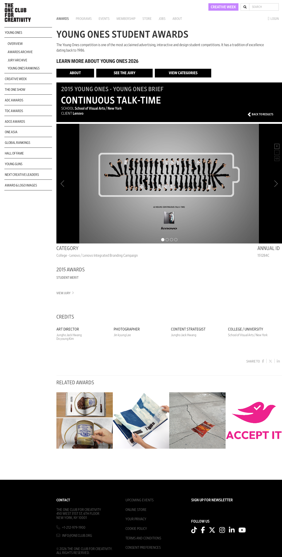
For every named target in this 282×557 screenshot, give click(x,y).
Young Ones (13, 32)
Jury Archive (17, 60)
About (177, 18)
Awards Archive (20, 52)
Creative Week (16, 79)
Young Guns (13, 164)
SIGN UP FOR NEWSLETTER (212, 500)
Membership (126, 18)
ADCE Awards (15, 121)
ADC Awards (14, 100)
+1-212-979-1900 (73, 527)
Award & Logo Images (21, 185)
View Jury (64, 293)
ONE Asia (11, 132)
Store (147, 18)
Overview (15, 43)
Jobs (162, 18)
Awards (62, 18)
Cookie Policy (136, 528)
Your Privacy (135, 519)
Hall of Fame (14, 153)
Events (104, 18)
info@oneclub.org (77, 535)
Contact (63, 500)
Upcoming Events (139, 500)
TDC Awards (14, 111)
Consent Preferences (143, 547)
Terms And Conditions (143, 538)
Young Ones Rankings (24, 68)
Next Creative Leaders (22, 174)
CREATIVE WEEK (223, 7)
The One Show (15, 89)
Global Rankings (17, 142)
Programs (84, 18)
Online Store (136, 510)
